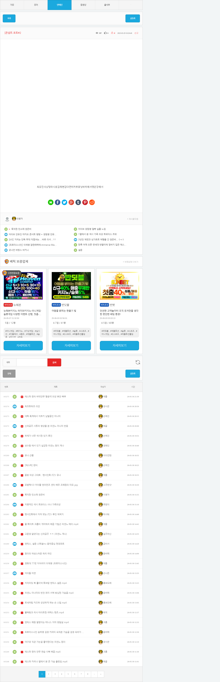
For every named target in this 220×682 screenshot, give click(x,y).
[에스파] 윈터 (31, 465)
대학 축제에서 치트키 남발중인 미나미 (42, 416)
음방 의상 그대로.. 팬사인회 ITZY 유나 (43, 475)
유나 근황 (29, 455)
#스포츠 (82, 331)
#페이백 (12, 337)
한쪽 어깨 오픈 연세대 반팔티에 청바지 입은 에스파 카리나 (102, 245)
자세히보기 (23, 345)
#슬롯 (75, 331)
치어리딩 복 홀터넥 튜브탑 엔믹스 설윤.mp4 (46, 583)
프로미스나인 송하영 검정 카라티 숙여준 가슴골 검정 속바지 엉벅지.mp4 (55, 632)
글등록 (132, 18)
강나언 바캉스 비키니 (19, 250)
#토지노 (19, 331)
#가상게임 (28, 331)
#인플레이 (13, 334)
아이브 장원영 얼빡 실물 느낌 (92, 229)
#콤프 (21, 334)
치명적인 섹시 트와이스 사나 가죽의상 (42, 504)
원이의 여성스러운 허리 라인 (38, 554)
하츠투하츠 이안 (32, 406)
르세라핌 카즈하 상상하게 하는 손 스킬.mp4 (46, 603)
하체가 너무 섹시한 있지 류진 (38, 436)
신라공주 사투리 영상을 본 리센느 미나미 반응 (46, 426)
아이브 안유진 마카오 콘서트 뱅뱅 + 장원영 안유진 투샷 (33, 234)
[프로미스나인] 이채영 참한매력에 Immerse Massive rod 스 (33, 245)
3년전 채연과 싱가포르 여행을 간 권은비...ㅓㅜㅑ (101, 239)
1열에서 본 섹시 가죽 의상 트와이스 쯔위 (97, 234)
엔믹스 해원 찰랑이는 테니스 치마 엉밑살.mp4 (47, 622)
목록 (9, 18)
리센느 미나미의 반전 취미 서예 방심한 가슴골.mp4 (49, 593)
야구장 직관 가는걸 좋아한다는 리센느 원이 (45, 642)
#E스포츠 (67, 334)
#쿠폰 (20, 337)
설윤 (80, 250)
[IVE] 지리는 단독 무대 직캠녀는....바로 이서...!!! (32, 239)
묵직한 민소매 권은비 (21, 229)
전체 (9, 374)
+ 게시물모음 (132, 218)
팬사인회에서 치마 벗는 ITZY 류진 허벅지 (44, 514)
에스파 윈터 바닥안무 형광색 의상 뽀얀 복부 (45, 396)
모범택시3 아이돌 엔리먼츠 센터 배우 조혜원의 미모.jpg (51, 485)
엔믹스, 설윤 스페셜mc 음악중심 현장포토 (44, 544)
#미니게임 (9, 331)
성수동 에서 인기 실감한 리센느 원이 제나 (44, 446)
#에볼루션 (30, 334)
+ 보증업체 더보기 (130, 261)
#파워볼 (56, 331)
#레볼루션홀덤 (79, 334)
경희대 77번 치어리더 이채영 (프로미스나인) (46, 563)
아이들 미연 (30, 573)
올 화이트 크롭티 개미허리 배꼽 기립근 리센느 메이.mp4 (51, 524)
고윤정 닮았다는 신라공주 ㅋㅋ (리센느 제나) (46, 534)
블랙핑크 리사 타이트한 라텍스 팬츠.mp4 (44, 612)
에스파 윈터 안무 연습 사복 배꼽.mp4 (42, 652)
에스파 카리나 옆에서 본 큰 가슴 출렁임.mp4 (46, 661)
